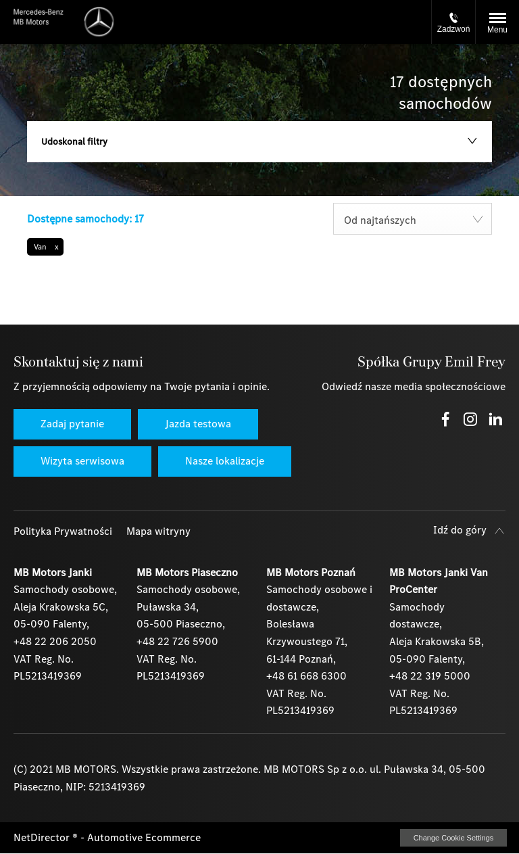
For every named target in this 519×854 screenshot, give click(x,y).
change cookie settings (453, 838)
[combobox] (412, 219)
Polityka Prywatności (63, 531)
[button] (45, 247)
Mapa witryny (158, 531)
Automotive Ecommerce (144, 837)
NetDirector (43, 837)
